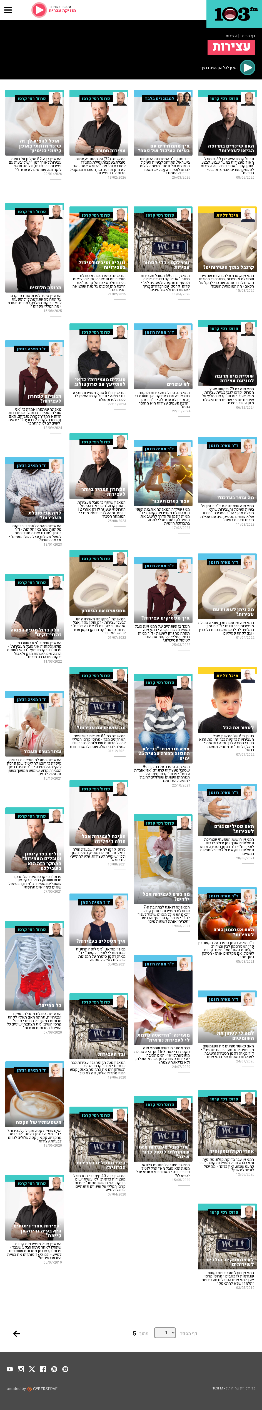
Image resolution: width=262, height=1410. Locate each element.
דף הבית (248, 36)
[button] (8, 10)
